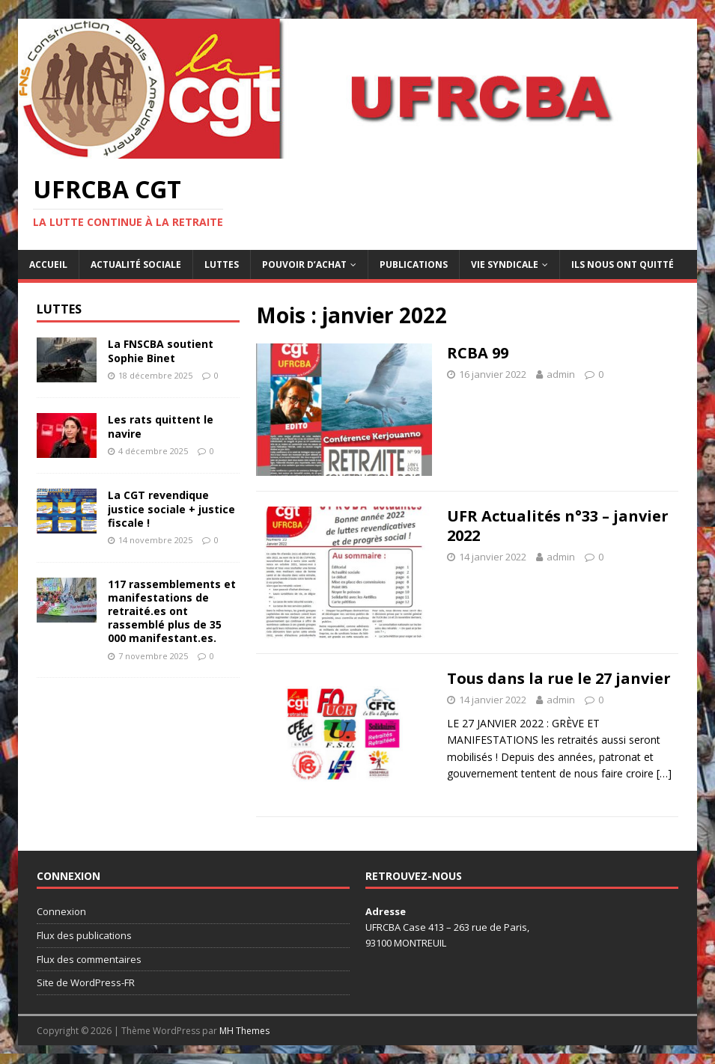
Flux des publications (84, 935)
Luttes (221, 264)
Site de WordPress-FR (86, 982)
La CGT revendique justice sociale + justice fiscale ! (171, 508)
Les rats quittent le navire (160, 426)
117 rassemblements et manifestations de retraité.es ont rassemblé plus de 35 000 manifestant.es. (172, 611)
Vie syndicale (504, 264)
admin (561, 374)
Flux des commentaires (89, 959)
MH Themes (244, 1030)
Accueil (48, 264)
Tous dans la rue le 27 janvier (559, 678)
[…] (664, 773)
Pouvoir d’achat (304, 264)
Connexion (61, 911)
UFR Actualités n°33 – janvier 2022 (558, 525)
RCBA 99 (477, 353)
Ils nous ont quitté (622, 264)
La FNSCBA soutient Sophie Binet (160, 350)
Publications (414, 264)
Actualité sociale (136, 264)
